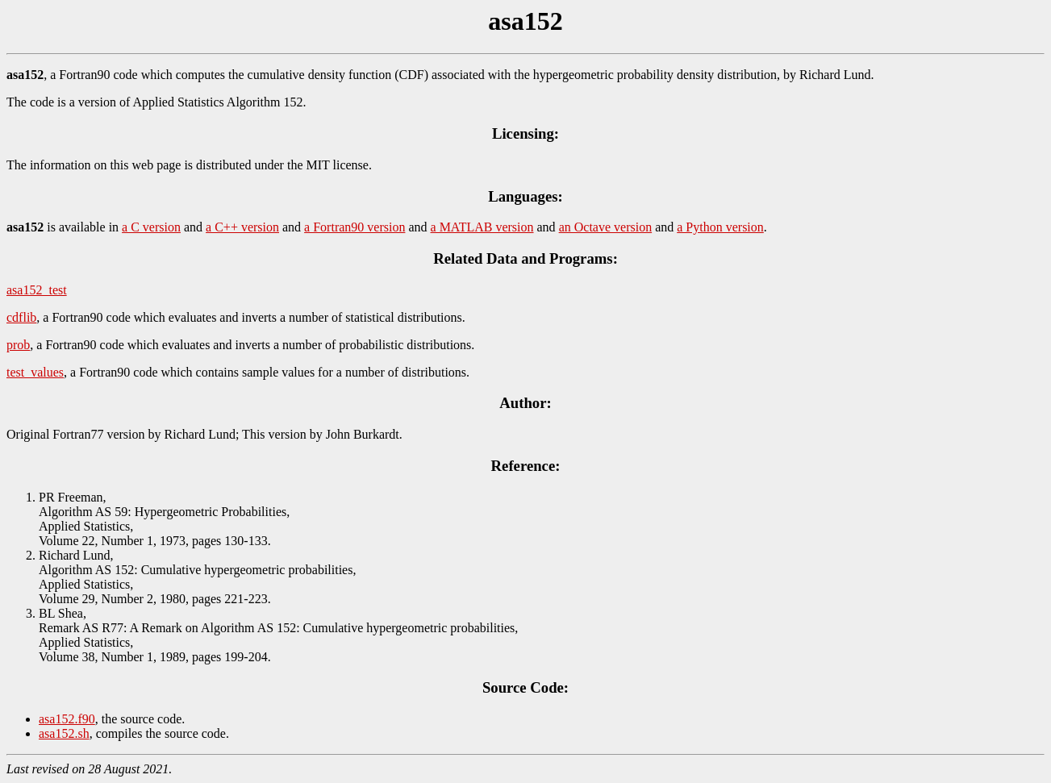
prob (18, 345)
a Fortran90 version (354, 227)
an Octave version (606, 227)
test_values (35, 372)
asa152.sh (64, 733)
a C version (151, 227)
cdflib (21, 317)
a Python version (720, 227)
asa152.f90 (67, 719)
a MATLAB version (482, 227)
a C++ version (242, 227)
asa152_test (36, 290)
